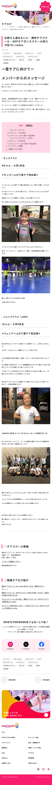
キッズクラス (17, 130)
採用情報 (31, 758)
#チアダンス (20, 56)
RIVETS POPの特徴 (8, 737)
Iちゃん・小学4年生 (16, 141)
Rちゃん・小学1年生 (17, 133)
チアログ (12, 27)
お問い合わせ (32, 763)
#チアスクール (7, 56)
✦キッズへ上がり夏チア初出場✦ (21, 135)
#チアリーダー (33, 56)
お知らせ (5, 758)
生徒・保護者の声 (34, 743)
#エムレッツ (29, 53)
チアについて (6, 743)
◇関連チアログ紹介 (14, 149)
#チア (39, 53)
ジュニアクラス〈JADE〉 (22, 138)
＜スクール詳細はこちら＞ (11, 561)
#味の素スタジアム (9, 60)
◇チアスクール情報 (14, 146)
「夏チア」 (31, 84)
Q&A (3, 753)
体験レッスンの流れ (34, 748)
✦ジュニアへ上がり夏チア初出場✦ (22, 144)
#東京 (30, 60)
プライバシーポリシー (43, 777)
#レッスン (6, 53)
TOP (3, 732)
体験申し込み (6, 763)
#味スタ (21, 60)
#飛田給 (5, 63)
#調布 (38, 60)
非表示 (29, 125)
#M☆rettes (17, 53)
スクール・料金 (33, 737)
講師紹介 (5, 748)
